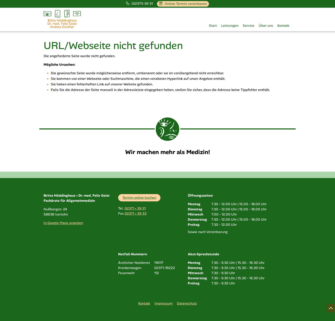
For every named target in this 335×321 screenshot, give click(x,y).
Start (213, 26)
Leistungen (229, 26)
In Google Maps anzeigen (63, 223)
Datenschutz (187, 303)
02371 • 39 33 (136, 213)
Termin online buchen (139, 197)
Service (248, 26)
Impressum (163, 303)
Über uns (266, 26)
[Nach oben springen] (330, 308)
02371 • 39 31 (135, 208)
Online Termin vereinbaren (183, 3)
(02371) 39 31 (139, 3)
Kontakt (283, 26)
